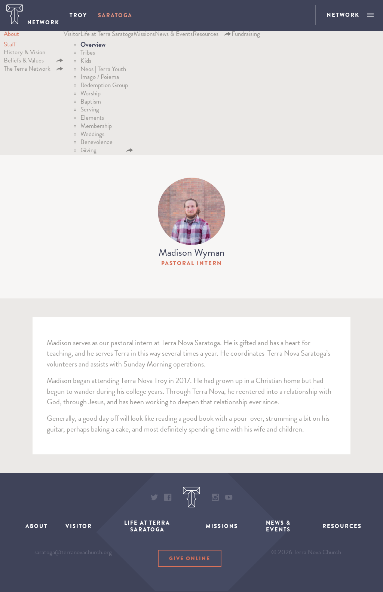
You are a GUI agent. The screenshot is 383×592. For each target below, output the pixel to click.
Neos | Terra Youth (103, 71)
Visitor (72, 36)
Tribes (87, 55)
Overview (92, 46)
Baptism (90, 104)
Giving (88, 152)
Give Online (189, 561)
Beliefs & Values (24, 62)
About (11, 36)
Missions (144, 36)
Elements (92, 120)
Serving (89, 111)
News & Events (174, 36)
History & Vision (24, 54)
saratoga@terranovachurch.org (73, 557)
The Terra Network (27, 71)
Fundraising (246, 36)
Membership (96, 128)
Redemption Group (104, 87)
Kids (85, 63)
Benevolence (96, 144)
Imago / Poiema (99, 79)
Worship (90, 95)
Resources (205, 36)
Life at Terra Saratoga (107, 36)
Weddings (92, 136)
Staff (10, 46)
